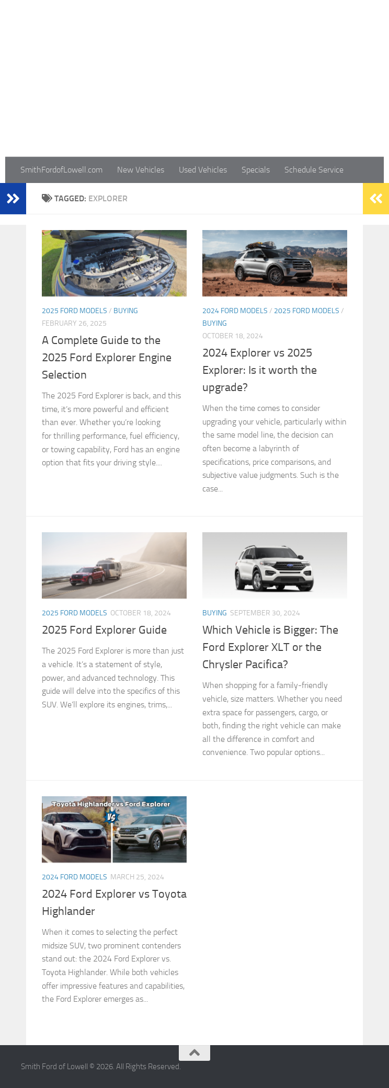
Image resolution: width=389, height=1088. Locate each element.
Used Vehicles (203, 170)
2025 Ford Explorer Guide (104, 630)
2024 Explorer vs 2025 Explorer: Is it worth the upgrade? (259, 370)
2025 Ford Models (74, 310)
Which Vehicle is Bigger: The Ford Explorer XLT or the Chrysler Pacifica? (270, 647)
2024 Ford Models (235, 310)
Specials (256, 170)
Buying (125, 310)
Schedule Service (314, 170)
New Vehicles (140, 170)
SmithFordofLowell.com (61, 170)
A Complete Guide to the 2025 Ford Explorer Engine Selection (106, 358)
